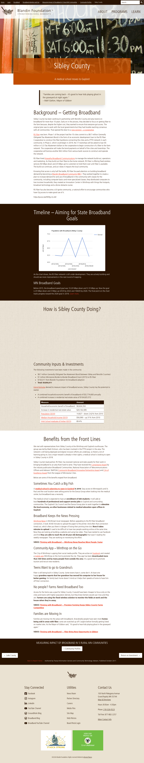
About (103, 12)
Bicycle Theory (88, 757)
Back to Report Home (35, 661)
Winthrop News (40, 521)
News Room (71, 693)
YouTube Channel (32, 708)
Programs (119, 12)
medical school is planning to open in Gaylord (54, 489)
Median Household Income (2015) (54, 417)
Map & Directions (104, 699)
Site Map (70, 713)
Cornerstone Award (99, 465)
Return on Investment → (130, 655)
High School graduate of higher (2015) (56, 421)
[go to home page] (27, 12)
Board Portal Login (73, 723)
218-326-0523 (109, 709)
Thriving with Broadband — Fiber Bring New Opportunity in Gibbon (69, 632)
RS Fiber (37, 134)
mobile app (39, 556)
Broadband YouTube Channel (36, 723)
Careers (70, 703)
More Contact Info (104, 719)
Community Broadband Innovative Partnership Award (79, 470)
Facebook (96, 553)
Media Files (71, 708)
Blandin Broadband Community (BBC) (67, 174)
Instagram (29, 698)
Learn (136, 12)
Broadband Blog (32, 718)
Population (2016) (48, 414)
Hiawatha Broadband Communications (60, 158)
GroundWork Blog (32, 713)
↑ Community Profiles (72, 648)
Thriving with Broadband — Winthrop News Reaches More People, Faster (71, 542)
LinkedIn (29, 703)
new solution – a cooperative (82, 130)
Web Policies (71, 718)
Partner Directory (73, 698)
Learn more (74, 294)
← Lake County (10, 655)
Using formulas (39, 387)
